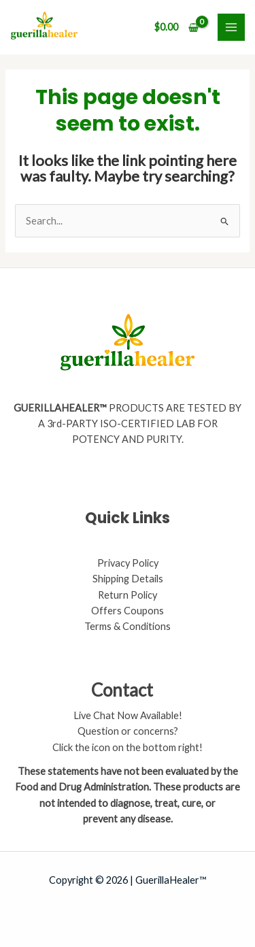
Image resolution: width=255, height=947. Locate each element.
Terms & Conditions (127, 626)
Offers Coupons (127, 610)
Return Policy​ (127, 595)
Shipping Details (127, 578)
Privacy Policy (127, 563)
